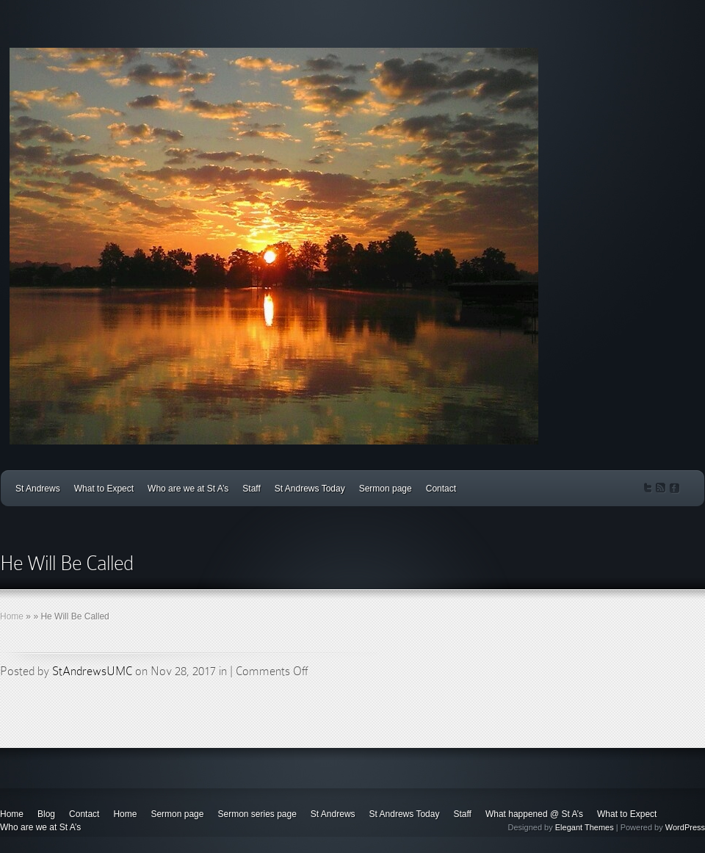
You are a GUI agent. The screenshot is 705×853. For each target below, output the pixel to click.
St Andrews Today (310, 488)
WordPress (685, 827)
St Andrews (37, 488)
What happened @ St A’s (534, 814)
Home (12, 616)
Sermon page (385, 488)
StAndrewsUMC (92, 671)
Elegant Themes (584, 827)
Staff (251, 488)
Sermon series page (256, 814)
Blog (46, 814)
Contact (441, 488)
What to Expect (104, 488)
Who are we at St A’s (188, 488)
